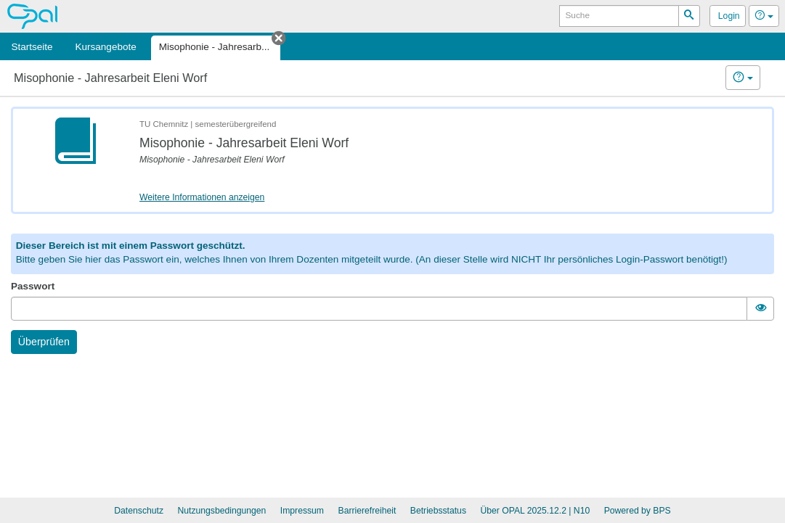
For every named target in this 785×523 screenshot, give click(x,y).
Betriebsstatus (438, 511)
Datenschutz (138, 511)
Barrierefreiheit (367, 511)
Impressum (302, 511)
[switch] (760, 309)
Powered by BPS (637, 511)
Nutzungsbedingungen (221, 511)
